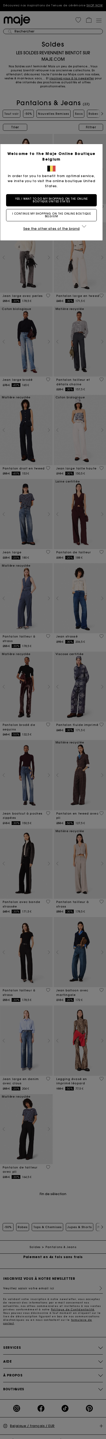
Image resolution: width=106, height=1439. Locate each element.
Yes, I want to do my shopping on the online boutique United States (53, 200)
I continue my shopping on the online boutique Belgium (53, 215)
